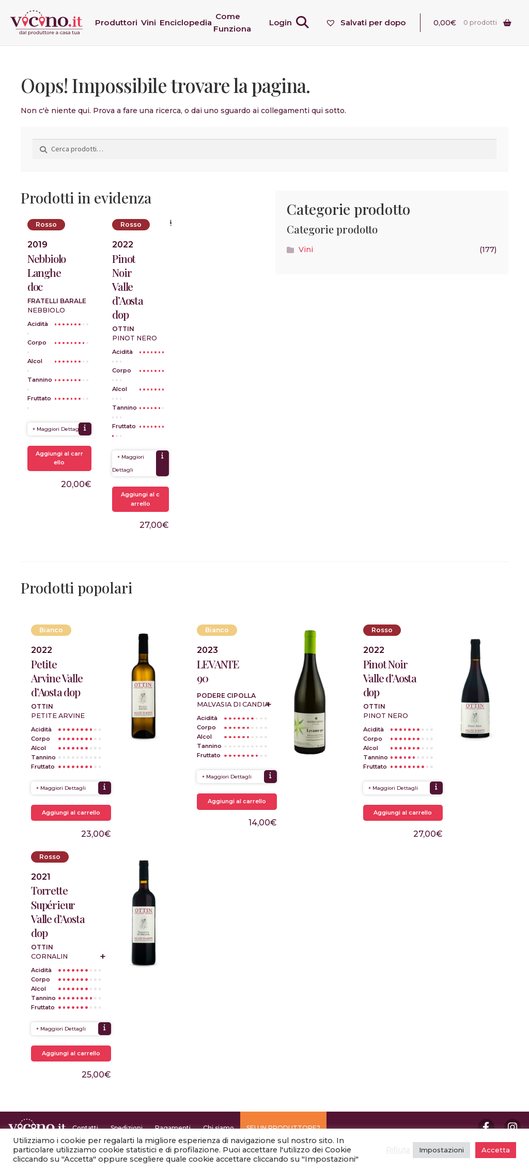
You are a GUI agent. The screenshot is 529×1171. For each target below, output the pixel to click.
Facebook (486, 1127)
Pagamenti (173, 1128)
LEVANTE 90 (218, 671)
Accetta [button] (495, 1150)
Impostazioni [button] (441, 1150)
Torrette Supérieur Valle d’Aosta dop (57, 911)
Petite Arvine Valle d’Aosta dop (57, 678)
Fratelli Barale (56, 301)
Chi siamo (218, 1128)
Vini (306, 249)
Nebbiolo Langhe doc (46, 272)
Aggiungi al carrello (59, 458)
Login (282, 22)
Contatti (85, 1128)
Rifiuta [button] (398, 1149)
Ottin (123, 329)
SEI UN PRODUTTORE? (283, 1128)
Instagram (512, 1127)
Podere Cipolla (226, 695)
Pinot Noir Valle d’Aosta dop (127, 287)
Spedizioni (127, 1128)
